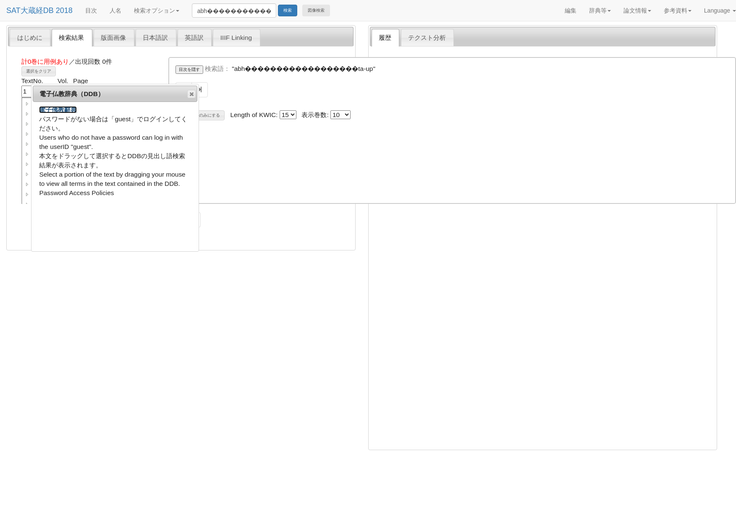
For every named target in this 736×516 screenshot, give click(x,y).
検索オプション (156, 10)
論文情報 (637, 10)
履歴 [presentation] (385, 37)
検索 (287, 10)
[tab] (30, 37)
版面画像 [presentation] (113, 37)
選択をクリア (38, 71)
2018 (64, 10)
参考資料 (677, 10)
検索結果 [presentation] (71, 37)
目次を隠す (189, 69)
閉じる (191, 94)
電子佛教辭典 (58, 109)
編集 (570, 10)
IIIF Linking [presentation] (236, 37)
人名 (115, 10)
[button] (27, 103)
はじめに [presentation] (29, 37)
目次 (91, 10)
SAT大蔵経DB (30, 10)
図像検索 (316, 10)
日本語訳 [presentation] (155, 37)
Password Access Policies (76, 192)
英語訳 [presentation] (194, 37)
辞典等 (600, 10)
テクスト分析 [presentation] (427, 37)
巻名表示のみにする (201, 115)
